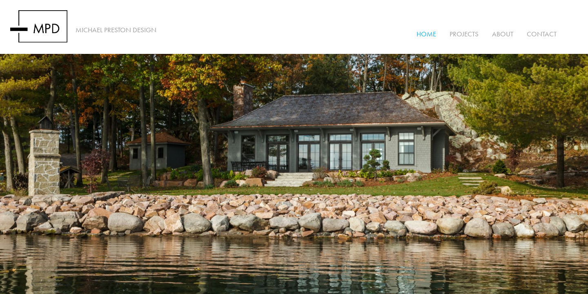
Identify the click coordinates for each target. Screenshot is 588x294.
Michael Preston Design (116, 30)
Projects (464, 33)
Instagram (574, 34)
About (502, 33)
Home (426, 33)
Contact (542, 33)
